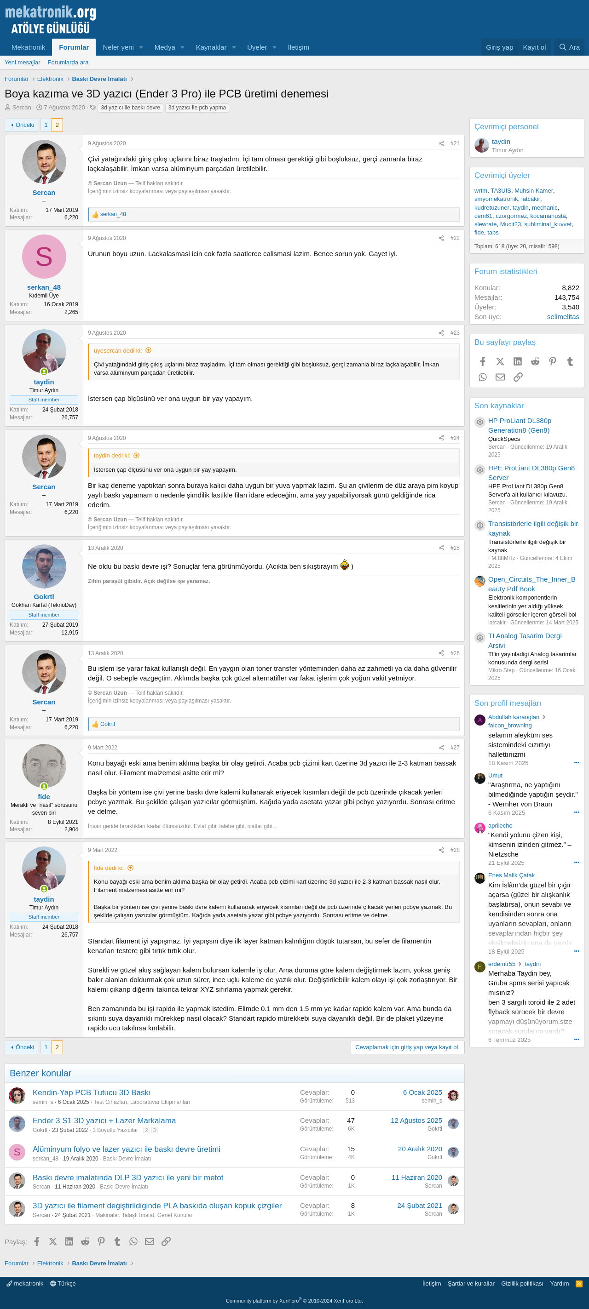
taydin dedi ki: (112, 455)
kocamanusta (548, 215)
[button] (141, 47)
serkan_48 (45, 1158)
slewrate (485, 224)
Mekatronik (28, 47)
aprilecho (500, 825)
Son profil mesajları (508, 703)
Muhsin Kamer (533, 190)
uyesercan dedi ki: (118, 350)
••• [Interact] (576, 762)
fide (479, 232)
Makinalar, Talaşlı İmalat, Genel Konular (143, 1215)
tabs (493, 232)
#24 (455, 438)
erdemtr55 (501, 963)
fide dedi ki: (109, 867)
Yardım (559, 1283)
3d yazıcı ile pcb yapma (197, 107)
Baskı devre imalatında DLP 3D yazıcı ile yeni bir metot (128, 1177)
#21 (455, 143)
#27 (455, 747)
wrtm (480, 190)
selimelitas (563, 316)
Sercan (21, 107)
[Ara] (569, 47)
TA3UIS (501, 190)
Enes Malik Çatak (511, 875)
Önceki (25, 124)
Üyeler (257, 47)
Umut (495, 775)
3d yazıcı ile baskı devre (130, 107)
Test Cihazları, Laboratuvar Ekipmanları (142, 1102)
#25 (455, 548)
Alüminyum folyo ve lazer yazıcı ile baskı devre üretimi (126, 1149)
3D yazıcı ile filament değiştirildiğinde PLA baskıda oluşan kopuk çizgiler (157, 1205)
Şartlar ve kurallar (471, 1283)
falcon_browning (510, 725)
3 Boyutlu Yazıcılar (115, 1130)
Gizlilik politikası (522, 1283)
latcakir (530, 198)
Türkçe (63, 1283)
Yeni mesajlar (22, 62)
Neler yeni (118, 47)
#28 (455, 850)
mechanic (545, 207)
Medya (165, 47)
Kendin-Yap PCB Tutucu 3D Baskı (92, 1092)
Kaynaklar (211, 47)
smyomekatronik (496, 198)
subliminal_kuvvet (548, 224)
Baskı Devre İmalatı (127, 1158)
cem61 (483, 215)
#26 (455, 653)
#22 (455, 238)
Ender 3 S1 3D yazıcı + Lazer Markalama (104, 1120)
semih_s (43, 1102)
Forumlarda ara (68, 62)
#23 (455, 333)
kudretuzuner (491, 207)
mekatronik (24, 1283)
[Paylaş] (441, 143)
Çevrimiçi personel (506, 126)
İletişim (299, 47)
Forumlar (74, 47)
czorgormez (511, 215)
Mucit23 (510, 224)
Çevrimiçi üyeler (502, 175)
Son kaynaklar (499, 405)
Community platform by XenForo (294, 1300)
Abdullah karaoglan (513, 717)
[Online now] (44, 371)
